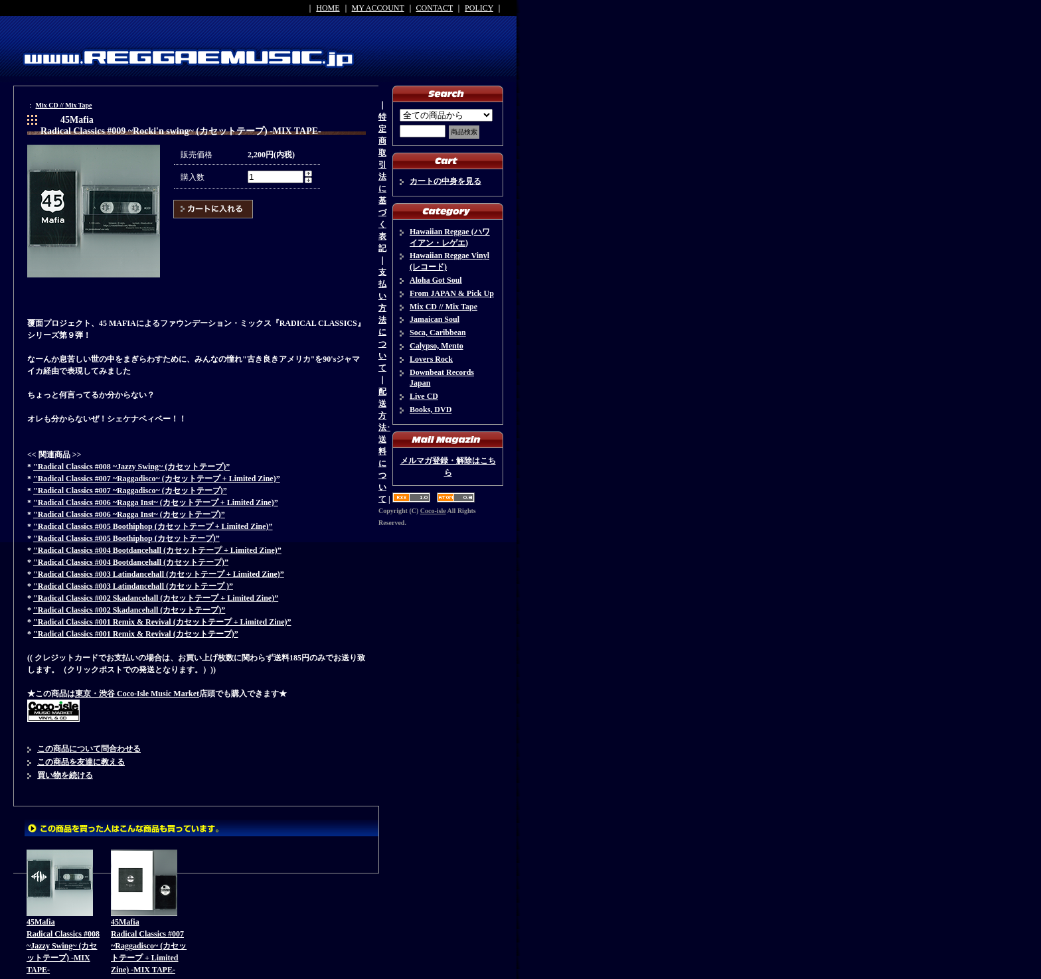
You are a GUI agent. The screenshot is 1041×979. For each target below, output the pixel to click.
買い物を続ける (65, 775)
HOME (327, 8)
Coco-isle (433, 510)
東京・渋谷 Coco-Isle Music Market (137, 693)
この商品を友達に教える (81, 762)
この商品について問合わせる (89, 748)
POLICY (479, 8)
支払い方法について (382, 319)
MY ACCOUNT (378, 8)
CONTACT (434, 8)
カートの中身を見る (445, 181)
